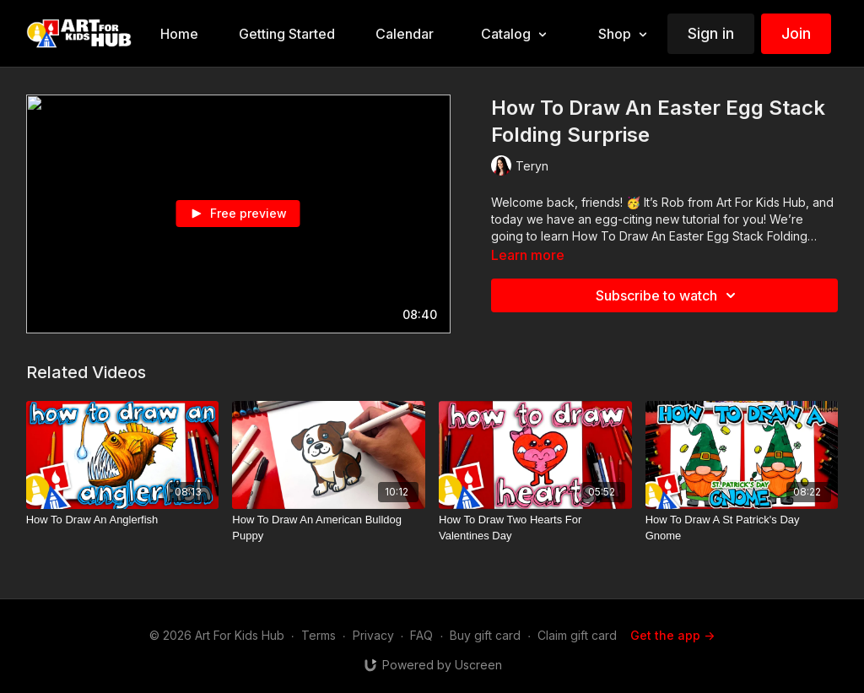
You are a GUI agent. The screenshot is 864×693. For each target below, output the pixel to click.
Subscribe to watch (668, 295)
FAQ (421, 635)
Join (796, 33)
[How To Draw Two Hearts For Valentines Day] (535, 528)
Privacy (373, 635)
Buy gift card (485, 635)
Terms (318, 635)
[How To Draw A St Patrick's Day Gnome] (742, 528)
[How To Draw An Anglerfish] (122, 520)
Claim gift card (577, 635)
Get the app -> (672, 635)
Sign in (711, 33)
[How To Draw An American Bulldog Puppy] (328, 528)
